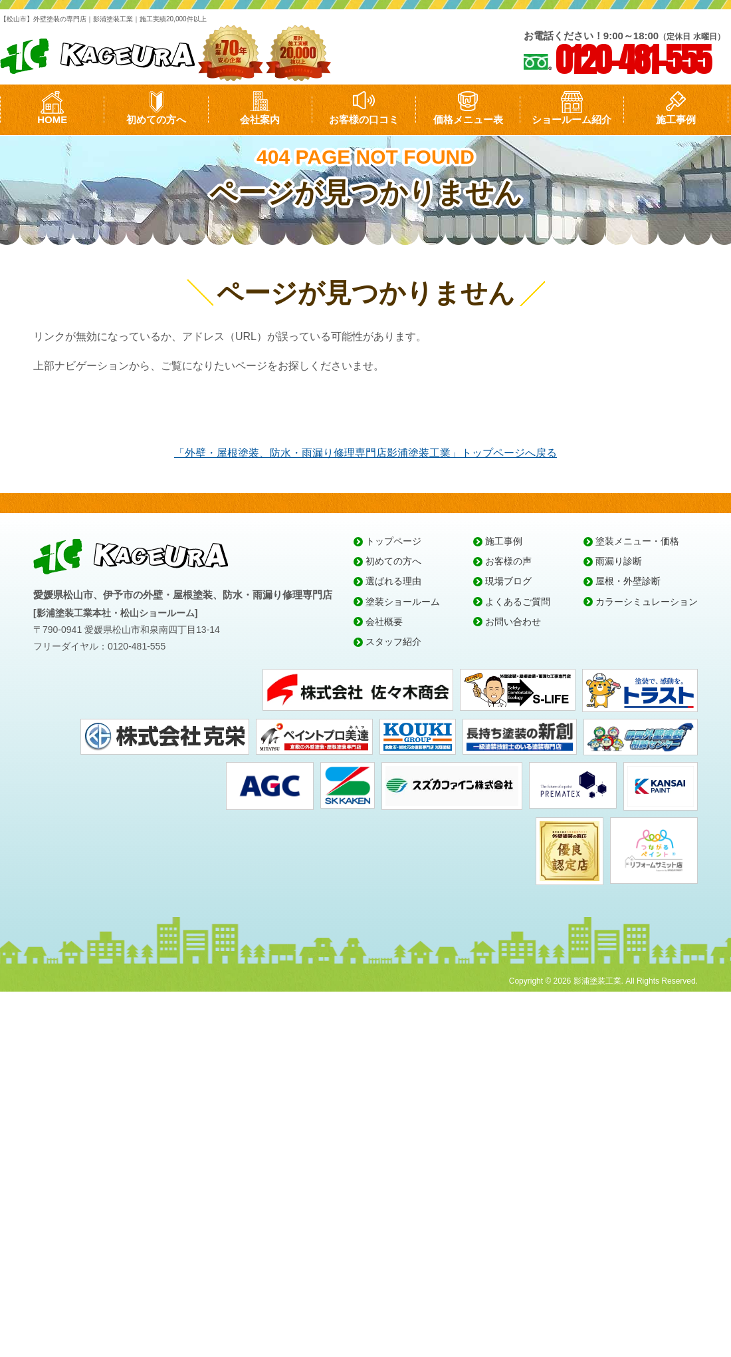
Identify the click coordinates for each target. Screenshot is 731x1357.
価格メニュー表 (468, 119)
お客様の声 (508, 561)
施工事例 (676, 119)
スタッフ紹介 (393, 641)
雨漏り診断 (618, 561)
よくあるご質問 (517, 601)
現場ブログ (508, 581)
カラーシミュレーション (646, 601)
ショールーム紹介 (571, 119)
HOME (52, 119)
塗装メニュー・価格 (637, 541)
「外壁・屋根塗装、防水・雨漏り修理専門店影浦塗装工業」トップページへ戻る (365, 453)
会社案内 (260, 119)
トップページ (393, 541)
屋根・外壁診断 (628, 581)
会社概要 (384, 621)
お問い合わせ (513, 621)
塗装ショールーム (403, 601)
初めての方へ (156, 119)
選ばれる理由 (393, 581)
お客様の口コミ (364, 119)
